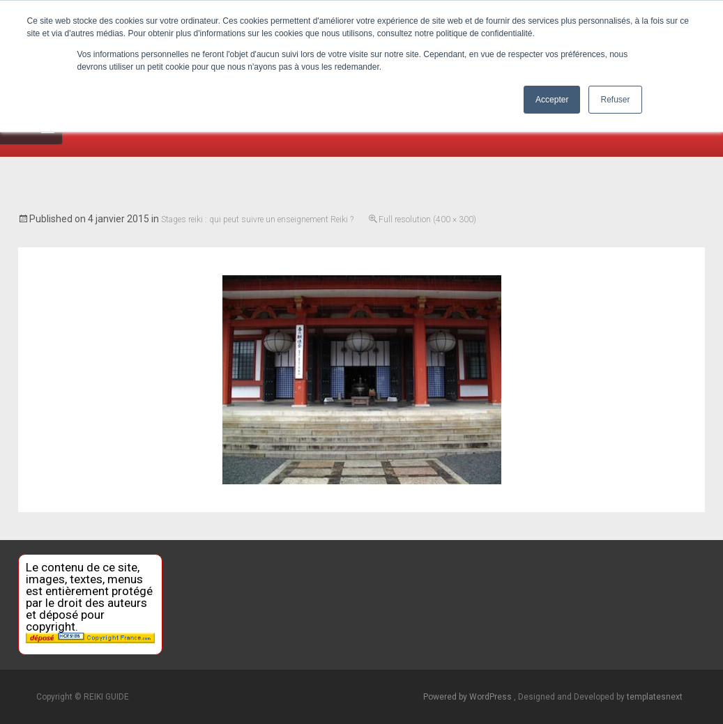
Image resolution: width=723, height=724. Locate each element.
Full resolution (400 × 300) (427, 219)
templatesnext (655, 697)
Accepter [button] (551, 100)
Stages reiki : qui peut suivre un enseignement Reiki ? (257, 219)
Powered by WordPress (468, 697)
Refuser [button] (615, 100)
